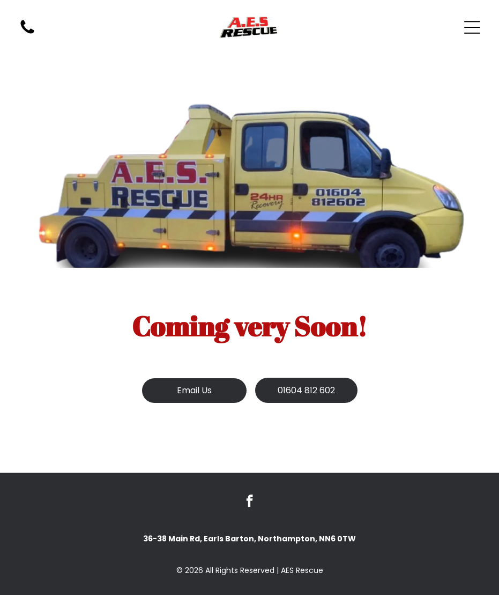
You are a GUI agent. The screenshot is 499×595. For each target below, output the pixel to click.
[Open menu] (472, 27)
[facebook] (249, 502)
